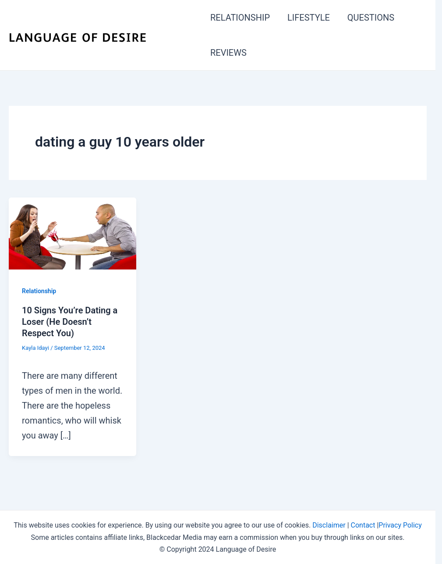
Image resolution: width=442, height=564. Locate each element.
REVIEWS (228, 52)
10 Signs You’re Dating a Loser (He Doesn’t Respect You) (69, 321)
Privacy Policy (400, 525)
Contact (363, 525)
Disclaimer (328, 525)
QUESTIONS (370, 17)
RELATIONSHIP (240, 17)
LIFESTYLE (308, 17)
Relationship (39, 291)
